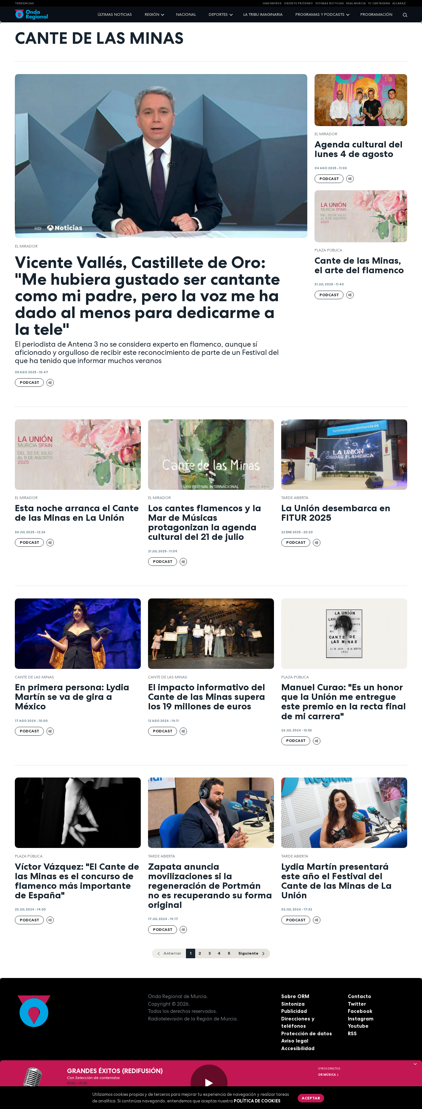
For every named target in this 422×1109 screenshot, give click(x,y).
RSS (352, 1033)
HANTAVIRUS (272, 3)
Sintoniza (293, 1004)
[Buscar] (403, 14)
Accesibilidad (298, 1048)
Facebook (360, 1011)
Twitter (357, 1004)
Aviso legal (294, 1041)
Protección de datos (306, 1033)
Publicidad (294, 1011)
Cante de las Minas (34, 677)
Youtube (358, 1026)
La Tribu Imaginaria (263, 14)
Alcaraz (399, 3)
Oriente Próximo (298, 3)
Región (152, 14)
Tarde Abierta (294, 497)
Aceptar (311, 1098)
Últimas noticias (115, 14)
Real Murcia (356, 3)
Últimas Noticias (330, 3)
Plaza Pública (328, 250)
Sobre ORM (295, 996)
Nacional (186, 14)
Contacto (359, 996)
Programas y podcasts (320, 14)
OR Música (328, 1075)
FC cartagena (379, 3)
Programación (376, 14)
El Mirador (26, 246)
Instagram (361, 1019)
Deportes (218, 14)
